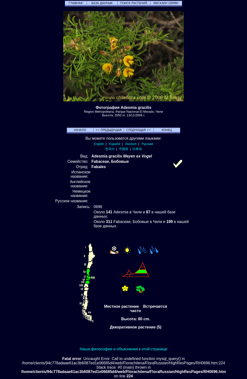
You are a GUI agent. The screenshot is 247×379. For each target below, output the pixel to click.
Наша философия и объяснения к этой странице (123, 349)
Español (114, 144)
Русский (147, 144)
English (99, 144)
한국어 (110, 149)
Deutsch (131, 144)
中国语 (123, 149)
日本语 (137, 149)
